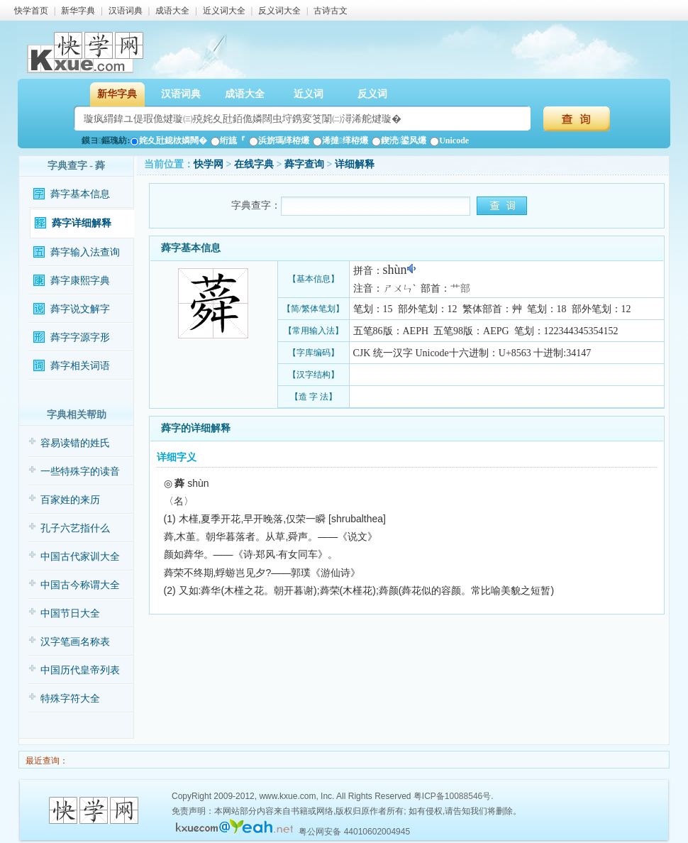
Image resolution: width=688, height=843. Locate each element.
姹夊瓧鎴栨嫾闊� (168, 140)
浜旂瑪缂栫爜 (279, 140)
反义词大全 (279, 11)
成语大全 (172, 11)
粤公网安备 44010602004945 (354, 832)
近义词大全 (224, 11)
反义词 (372, 94)
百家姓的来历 (70, 500)
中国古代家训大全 (80, 556)
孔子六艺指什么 (75, 528)
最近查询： (45, 761)
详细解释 (354, 164)
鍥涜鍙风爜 (399, 140)
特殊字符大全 (70, 698)
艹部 (460, 288)
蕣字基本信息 (80, 194)
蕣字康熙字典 (80, 280)
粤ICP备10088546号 (452, 796)
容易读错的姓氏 (75, 443)
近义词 (308, 94)
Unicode (449, 140)
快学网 (208, 164)
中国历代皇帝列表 (80, 670)
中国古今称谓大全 (80, 585)
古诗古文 (331, 11)
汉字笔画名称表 (75, 642)
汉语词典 (126, 11)
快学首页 (31, 11)
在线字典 (254, 164)
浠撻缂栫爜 (340, 140)
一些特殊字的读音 (80, 471)
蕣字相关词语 (80, 365)
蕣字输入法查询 (85, 252)
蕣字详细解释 (81, 223)
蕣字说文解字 (80, 309)
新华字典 (78, 11)
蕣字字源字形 (80, 337)
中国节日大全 (70, 613)
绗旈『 (228, 140)
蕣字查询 (304, 164)
